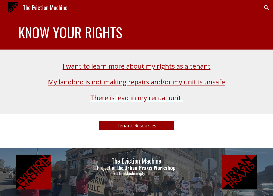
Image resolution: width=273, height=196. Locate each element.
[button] (266, 7)
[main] (136, 32)
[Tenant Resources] (136, 125)
